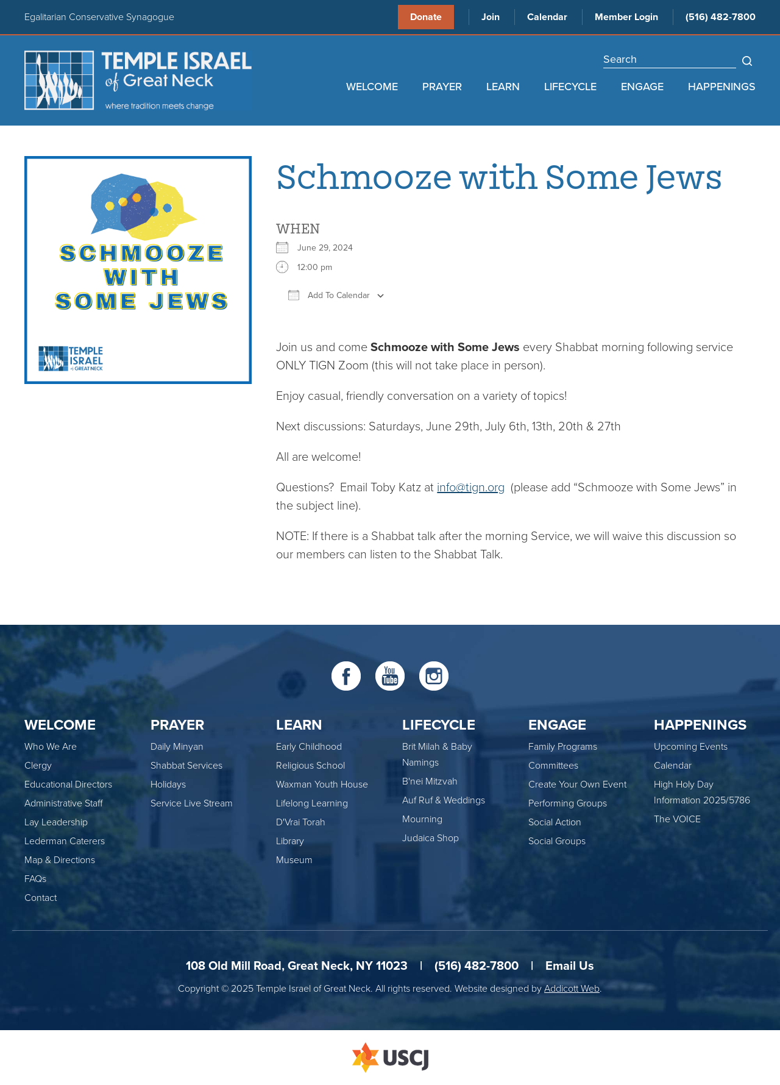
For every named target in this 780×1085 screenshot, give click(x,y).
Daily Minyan (177, 747)
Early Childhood (309, 747)
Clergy (38, 766)
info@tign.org (471, 487)
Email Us (569, 966)
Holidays (168, 784)
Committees (553, 766)
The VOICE (677, 819)
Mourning (422, 819)
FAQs (35, 879)
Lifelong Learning (312, 803)
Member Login (626, 17)
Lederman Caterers (64, 841)
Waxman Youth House (322, 784)
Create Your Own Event (577, 784)
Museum (294, 860)
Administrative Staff (63, 803)
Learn (503, 86)
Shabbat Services (186, 766)
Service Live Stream (192, 803)
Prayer (442, 86)
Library (290, 841)
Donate (426, 17)
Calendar (547, 17)
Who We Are (50, 747)
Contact (40, 898)
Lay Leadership (56, 822)
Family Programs (562, 747)
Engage (642, 86)
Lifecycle (570, 86)
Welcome (372, 86)
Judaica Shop (430, 838)
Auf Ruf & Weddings (443, 800)
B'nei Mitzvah (430, 781)
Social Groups (557, 841)
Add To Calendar (329, 295)
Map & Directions (59, 860)
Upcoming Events (691, 747)
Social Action (554, 822)
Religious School (310, 766)
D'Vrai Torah (300, 822)
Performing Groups (567, 803)
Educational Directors (68, 784)
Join (490, 17)
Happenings (722, 86)
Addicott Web (572, 989)
